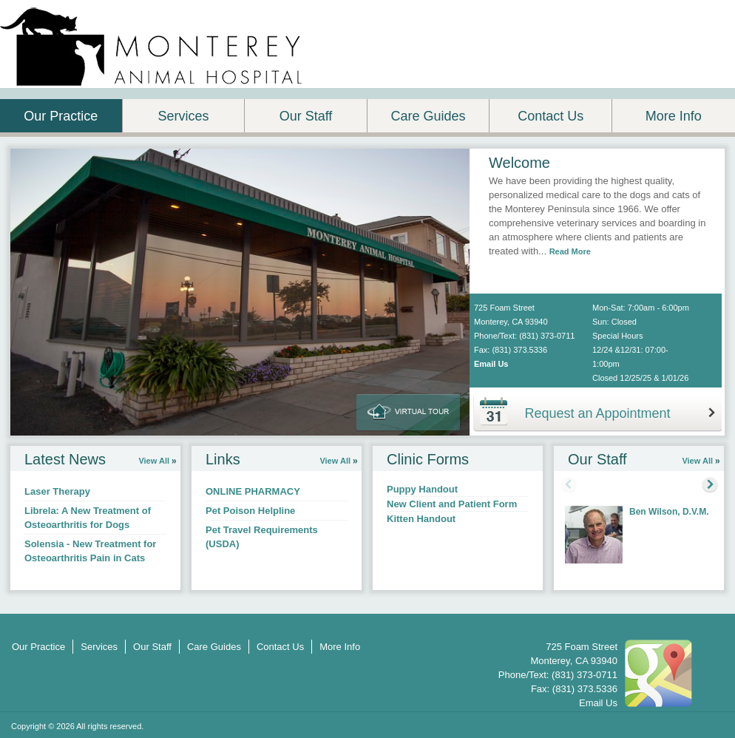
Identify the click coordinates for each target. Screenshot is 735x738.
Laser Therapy (57, 491)
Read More (570, 251)
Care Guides (428, 116)
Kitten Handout (421, 518)
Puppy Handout (422, 489)
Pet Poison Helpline (250, 510)
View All (153, 460)
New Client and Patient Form (452, 504)
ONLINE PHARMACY (253, 491)
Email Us (491, 363)
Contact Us (550, 116)
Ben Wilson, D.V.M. (668, 512)
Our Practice (61, 116)
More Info (674, 116)
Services (183, 116)
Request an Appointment (597, 413)
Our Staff (306, 116)
